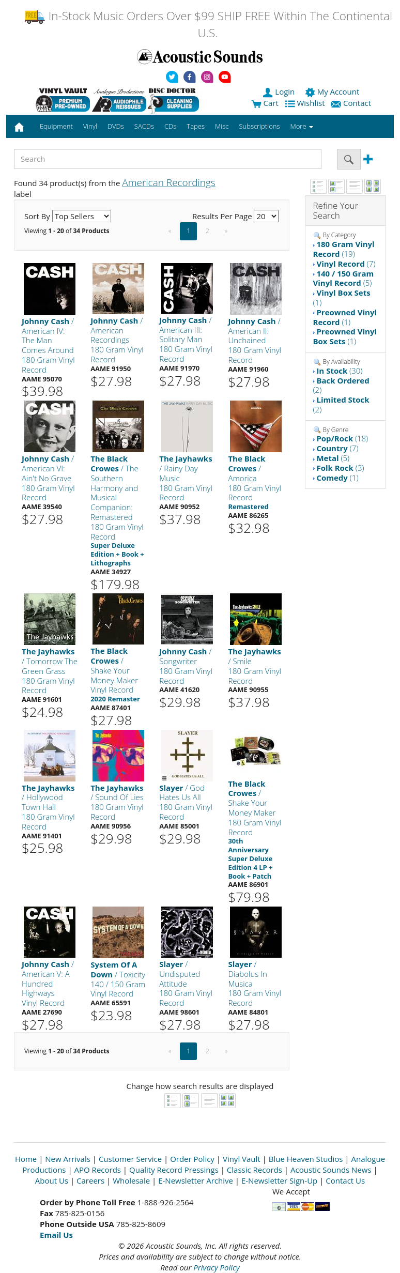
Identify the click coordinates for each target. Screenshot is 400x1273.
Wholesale (131, 1180)
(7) (345, 263)
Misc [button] (221, 126)
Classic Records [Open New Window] (254, 1169)
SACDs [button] (144, 126)
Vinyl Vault (241, 1159)
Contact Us (345, 1180)
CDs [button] (170, 126)
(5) (343, 278)
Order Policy (192, 1159)
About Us (51, 1180)
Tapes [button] (196, 126)
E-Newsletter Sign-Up (279, 1180)
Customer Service (130, 1159)
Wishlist (306, 103)
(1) (342, 297)
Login (280, 91)
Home (26, 1159)
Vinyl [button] (90, 126)
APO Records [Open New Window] (97, 1169)
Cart (265, 103)
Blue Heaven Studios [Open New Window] (306, 1159)
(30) (339, 370)
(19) (344, 249)
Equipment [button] (56, 126)
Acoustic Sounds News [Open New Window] (331, 1169)
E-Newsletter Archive (195, 1180)
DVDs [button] (115, 126)
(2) (341, 385)
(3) (340, 468)
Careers (90, 1180)
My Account (333, 91)
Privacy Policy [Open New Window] (216, 1267)
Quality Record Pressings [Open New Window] (174, 1169)
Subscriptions (259, 126)
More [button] (301, 126)
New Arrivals (67, 1159)
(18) (342, 438)
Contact (352, 103)
